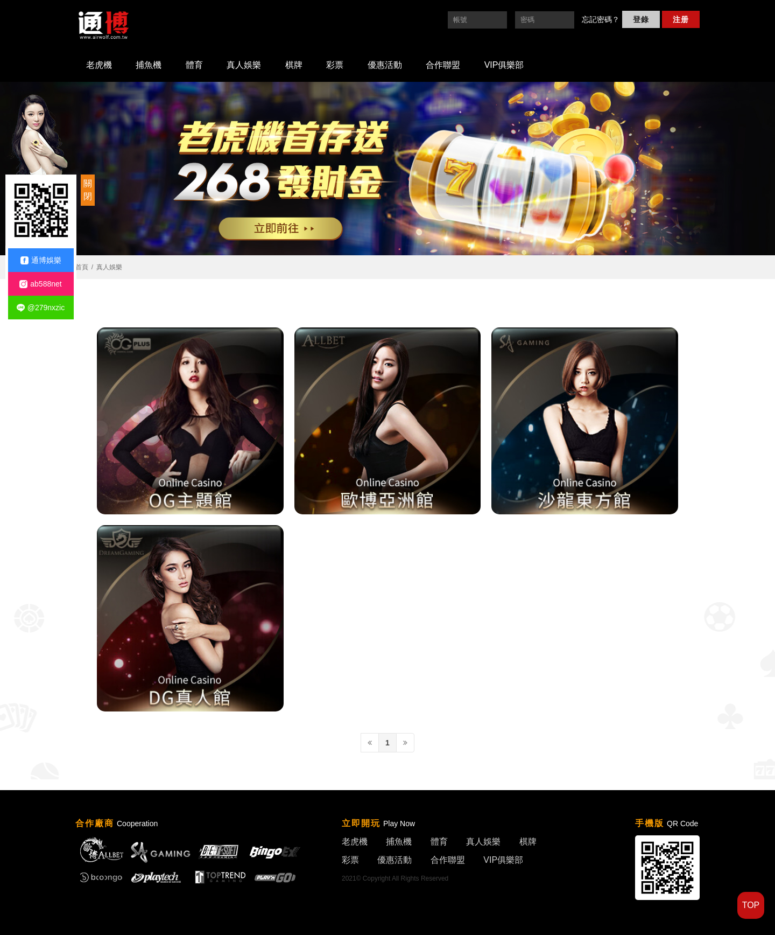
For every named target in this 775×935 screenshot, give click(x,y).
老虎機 (99, 64)
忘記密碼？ (600, 19)
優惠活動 (385, 64)
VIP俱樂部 (504, 64)
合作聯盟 (443, 64)
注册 (681, 19)
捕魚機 (148, 64)
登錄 (641, 19)
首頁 (81, 267)
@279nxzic (41, 307)
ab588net (40, 284)
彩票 (334, 64)
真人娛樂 (244, 64)
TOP (751, 905)
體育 (194, 64)
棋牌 (293, 64)
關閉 (87, 190)
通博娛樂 (40, 260)
